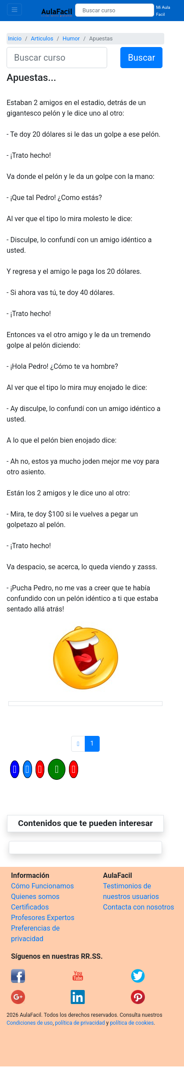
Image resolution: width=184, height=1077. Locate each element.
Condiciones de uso (30, 1023)
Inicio (15, 38)
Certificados (30, 907)
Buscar (141, 57)
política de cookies (132, 1023)
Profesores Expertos (42, 917)
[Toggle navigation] (14, 9)
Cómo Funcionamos (42, 886)
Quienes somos (35, 896)
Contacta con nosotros (138, 907)
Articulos (42, 38)
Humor (71, 38)
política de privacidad (80, 1023)
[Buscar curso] (115, 10)
